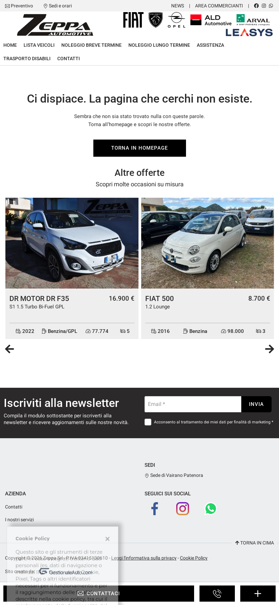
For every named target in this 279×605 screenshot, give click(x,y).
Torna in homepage (139, 148)
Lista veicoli (39, 45)
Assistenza (210, 45)
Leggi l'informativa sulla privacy (144, 558)
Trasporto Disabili (27, 58)
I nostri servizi (19, 519)
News (177, 5)
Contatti (68, 58)
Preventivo (22, 5)
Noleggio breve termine (91, 45)
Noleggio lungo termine (159, 45)
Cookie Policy (194, 558)
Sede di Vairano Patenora (174, 475)
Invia (256, 404)
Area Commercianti (219, 5)
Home (10, 45)
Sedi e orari (60, 5)
